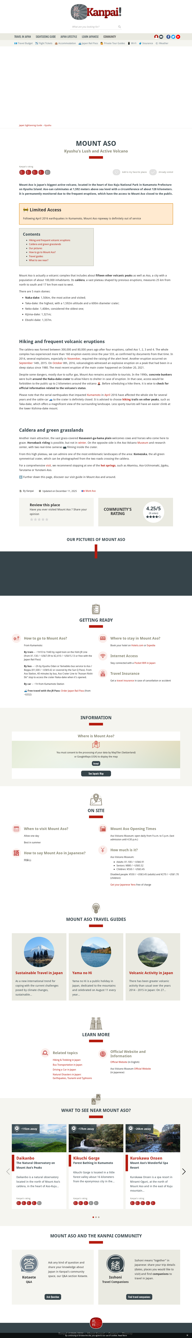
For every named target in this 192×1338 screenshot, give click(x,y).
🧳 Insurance (146, 43)
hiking (126, 481)
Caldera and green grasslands (45, 244)
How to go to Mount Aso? (42, 252)
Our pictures (35, 248)
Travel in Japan (22, 37)
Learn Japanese (90, 37)
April (107, 476)
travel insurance (125, 930)
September (26, 444)
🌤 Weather (161, 43)
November (73, 440)
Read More (122, 1335)
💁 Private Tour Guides (112, 43)
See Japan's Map (96, 1023)
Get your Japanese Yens (123, 1134)
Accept (96, 1013)
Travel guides (36, 256)
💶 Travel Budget (23, 43)
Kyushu (47, 125)
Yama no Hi (82, 1222)
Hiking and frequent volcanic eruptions (49, 240)
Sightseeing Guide (46, 37)
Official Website (118, 1311)
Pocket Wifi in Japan (144, 912)
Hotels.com (137, 895)
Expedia (151, 895)
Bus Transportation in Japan (67, 1314)
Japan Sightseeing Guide (30, 125)
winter (82, 605)
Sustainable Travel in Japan (39, 1222)
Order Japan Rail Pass (72, 940)
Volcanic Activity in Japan (151, 1222)
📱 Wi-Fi (131, 43)
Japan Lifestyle (69, 37)
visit (48, 628)
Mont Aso (91, 653)
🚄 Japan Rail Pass (88, 43)
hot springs (108, 628)
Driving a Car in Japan (64, 1319)
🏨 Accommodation (65, 43)
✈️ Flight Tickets (43, 43)
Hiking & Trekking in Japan (67, 1309)
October (57, 444)
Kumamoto (94, 476)
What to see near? (38, 260)
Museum (142, 605)
